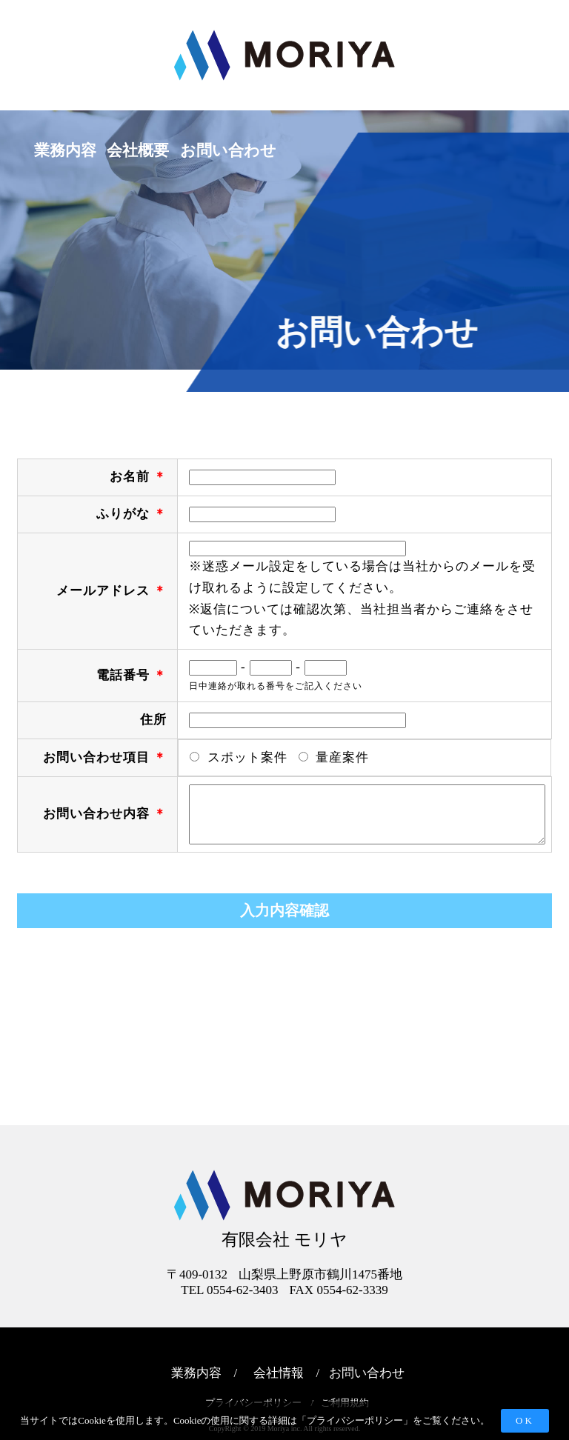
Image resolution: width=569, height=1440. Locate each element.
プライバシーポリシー (355, 1420)
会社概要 (138, 150)
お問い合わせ (367, 1373)
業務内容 (65, 150)
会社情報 (278, 1373)
